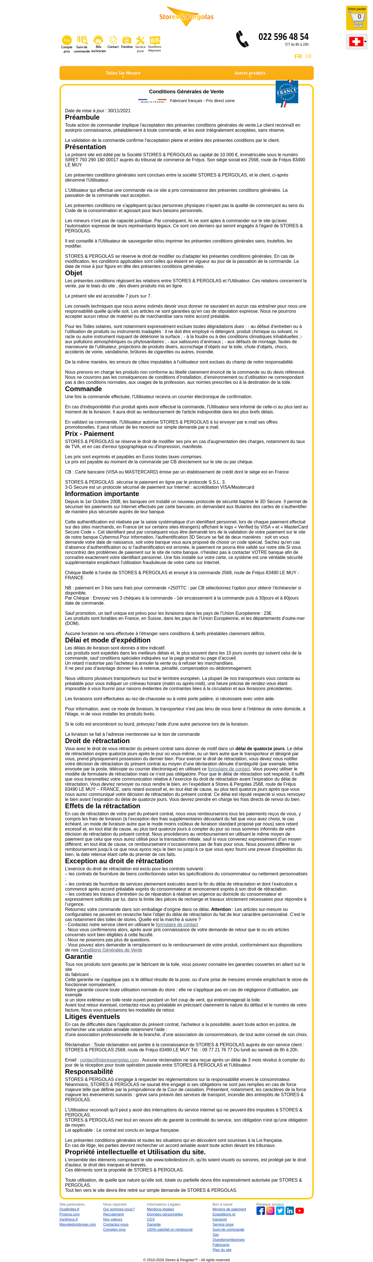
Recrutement (113, 1214)
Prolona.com (70, 1214)
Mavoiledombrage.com (78, 1224)
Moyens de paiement (229, 1209)
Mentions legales (160, 1209)
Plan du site (222, 1250)
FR (298, 56)
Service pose (223, 1224)
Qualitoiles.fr (70, 1209)
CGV (151, 1219)
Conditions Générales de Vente (111, 950)
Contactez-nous (116, 1224)
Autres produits (250, 74)
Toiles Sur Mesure (123, 74)
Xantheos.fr (69, 1219)
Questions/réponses (229, 1239)
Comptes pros (114, 1229)
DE (309, 56)
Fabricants (221, 1245)
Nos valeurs (112, 1219)
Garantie (154, 1224)
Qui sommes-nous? (119, 1209)
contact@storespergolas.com (109, 1060)
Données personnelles (165, 1214)
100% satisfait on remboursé (170, 1229)
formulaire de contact (229, 769)
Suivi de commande (228, 1229)
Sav (216, 1234)
